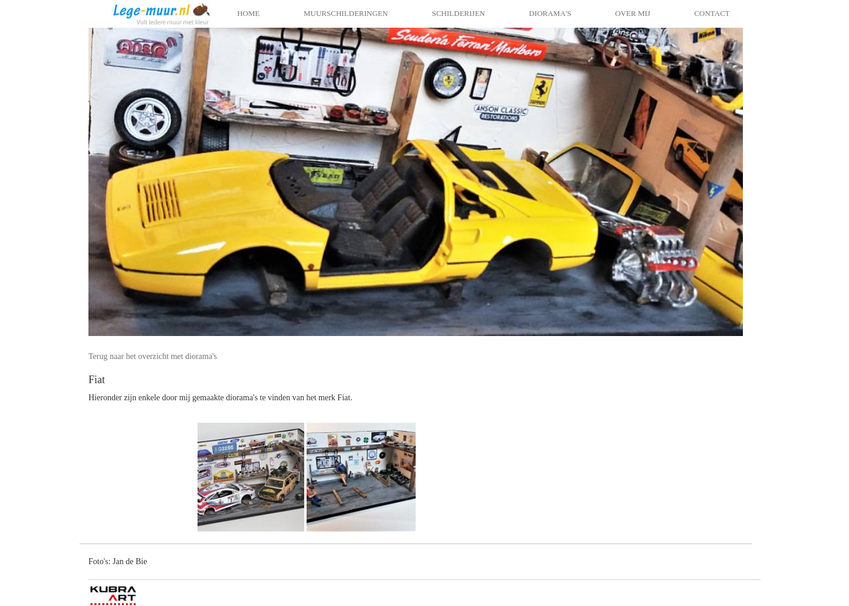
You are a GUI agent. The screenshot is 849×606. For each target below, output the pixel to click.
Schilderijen (458, 13)
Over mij (632, 13)
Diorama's (550, 13)
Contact (711, 13)
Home (248, 13)
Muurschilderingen (346, 13)
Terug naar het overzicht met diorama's (152, 356)
